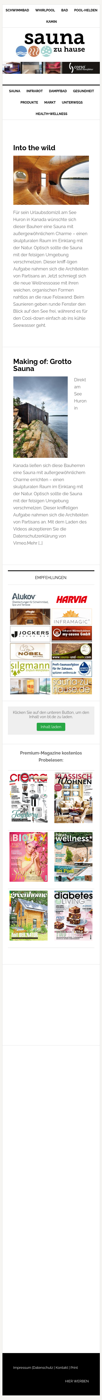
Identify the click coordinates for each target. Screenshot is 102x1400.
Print (74, 1368)
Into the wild (34, 148)
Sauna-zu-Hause (51, 45)
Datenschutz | (44, 1368)
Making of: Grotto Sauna (42, 365)
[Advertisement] (48, 1004)
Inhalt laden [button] (51, 727)
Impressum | (23, 1368)
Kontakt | (62, 1368)
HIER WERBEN (77, 1381)
